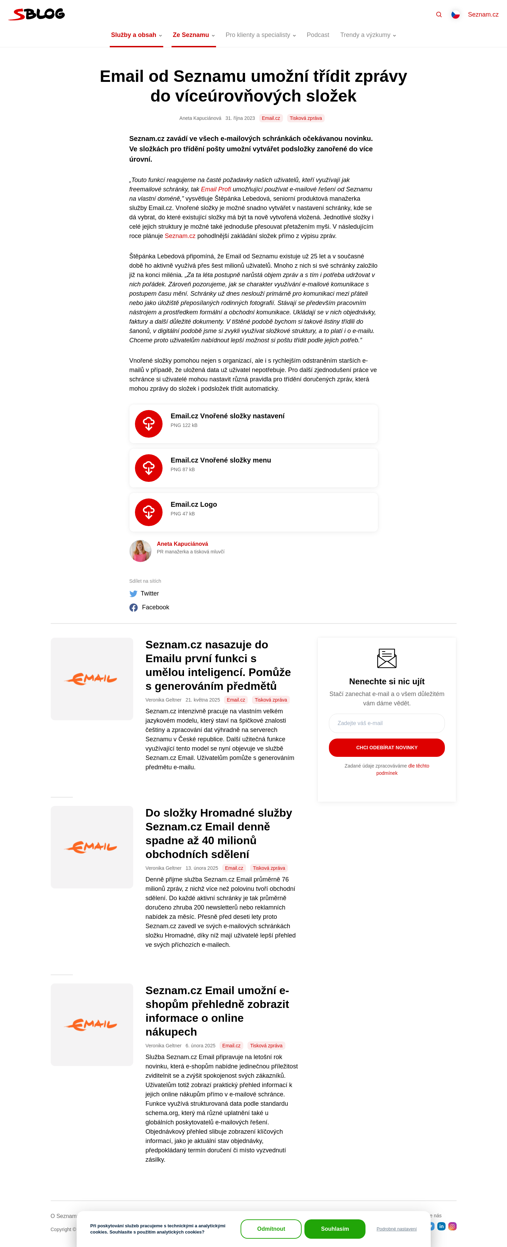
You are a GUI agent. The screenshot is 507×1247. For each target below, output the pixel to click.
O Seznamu (65, 1216)
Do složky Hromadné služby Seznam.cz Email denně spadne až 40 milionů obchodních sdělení (219, 833)
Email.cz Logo (194, 504)
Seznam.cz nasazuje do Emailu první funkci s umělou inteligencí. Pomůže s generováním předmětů (218, 665)
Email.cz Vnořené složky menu (221, 460)
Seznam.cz (483, 14)
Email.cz (271, 118)
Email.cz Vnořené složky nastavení (228, 416)
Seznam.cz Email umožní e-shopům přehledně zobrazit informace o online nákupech (217, 1011)
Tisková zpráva (306, 118)
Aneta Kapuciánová (182, 544)
